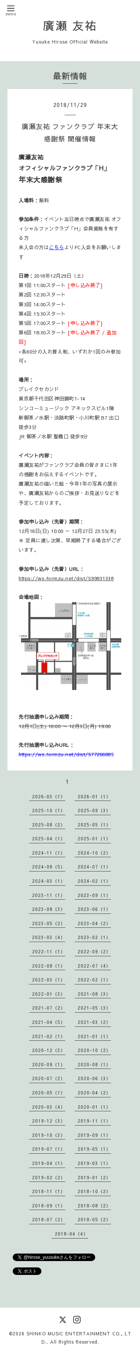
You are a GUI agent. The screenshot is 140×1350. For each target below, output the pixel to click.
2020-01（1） (94, 1107)
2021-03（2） (94, 1022)
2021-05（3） (94, 1008)
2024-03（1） (48, 881)
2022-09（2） (94, 951)
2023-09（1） (94, 895)
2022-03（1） (48, 980)
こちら (56, 247)
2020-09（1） (48, 1064)
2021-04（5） (48, 1022)
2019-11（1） (94, 1121)
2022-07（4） (94, 966)
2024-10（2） (94, 853)
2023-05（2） (48, 923)
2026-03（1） (48, 796)
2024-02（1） (94, 881)
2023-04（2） (94, 923)
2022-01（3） (48, 994)
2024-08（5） (48, 867)
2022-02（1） (94, 980)
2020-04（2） (94, 1093)
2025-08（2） (48, 825)
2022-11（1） (48, 951)
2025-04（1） (48, 838)
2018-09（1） (48, 1206)
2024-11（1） (48, 853)
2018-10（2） (94, 1191)
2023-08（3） (48, 909)
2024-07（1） (94, 867)
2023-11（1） (48, 895)
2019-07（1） (48, 1149)
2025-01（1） (94, 838)
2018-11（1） (48, 1191)
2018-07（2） (48, 1219)
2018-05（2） (94, 1219)
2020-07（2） (48, 1078)
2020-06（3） (94, 1078)
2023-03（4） (48, 937)
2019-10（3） (48, 1135)
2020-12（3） (48, 1050)
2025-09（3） (94, 810)
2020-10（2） (94, 1050)
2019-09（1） (94, 1135)
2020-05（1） (48, 1093)
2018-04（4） (71, 1234)
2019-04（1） (48, 1163)
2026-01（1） (94, 796)
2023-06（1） (94, 909)
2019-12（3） (48, 1121)
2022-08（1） (48, 966)
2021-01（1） (94, 1036)
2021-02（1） (48, 1036)
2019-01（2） (94, 1177)
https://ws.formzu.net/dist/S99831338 (66, 578)
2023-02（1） (94, 937)
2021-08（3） (94, 994)
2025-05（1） (94, 825)
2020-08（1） (94, 1064)
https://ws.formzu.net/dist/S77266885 (66, 754)
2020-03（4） (48, 1107)
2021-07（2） (48, 1008)
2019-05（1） (94, 1149)
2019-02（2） (48, 1177)
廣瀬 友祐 (70, 25)
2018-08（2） (94, 1206)
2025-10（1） (48, 810)
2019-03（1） (94, 1163)
